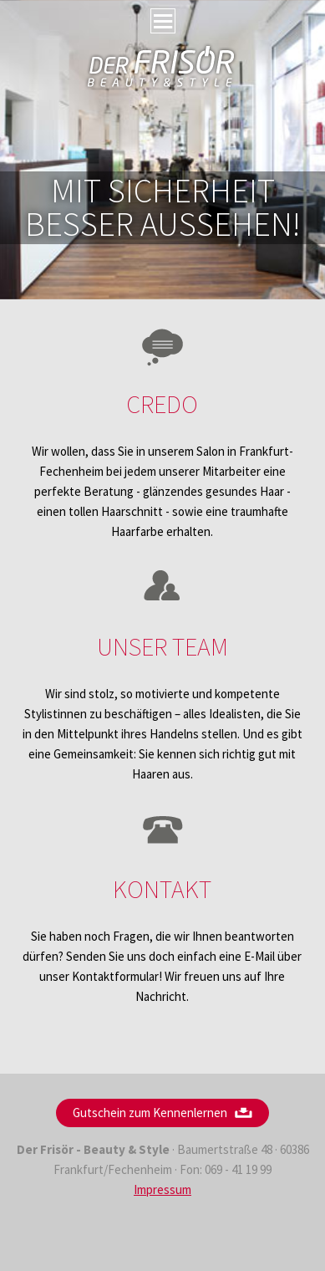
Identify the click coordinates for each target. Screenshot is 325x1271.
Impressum (162, 1189)
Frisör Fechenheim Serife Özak (162, 67)
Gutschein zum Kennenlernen (150, 1112)
